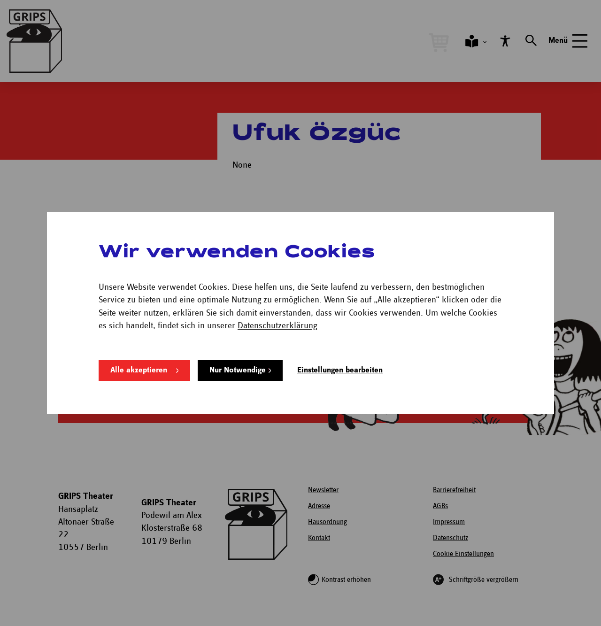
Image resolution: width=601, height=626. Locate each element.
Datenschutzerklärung (277, 317)
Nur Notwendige (237, 362)
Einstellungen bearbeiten (340, 362)
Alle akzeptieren (138, 362)
